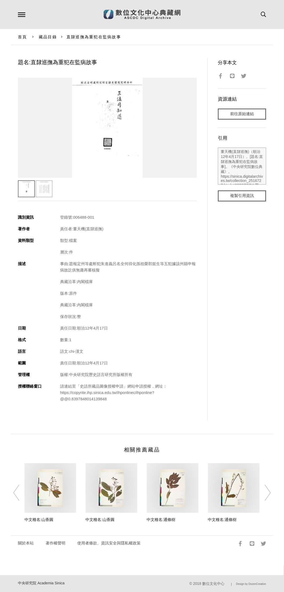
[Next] (263, 493)
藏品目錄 (48, 37)
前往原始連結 (242, 114)
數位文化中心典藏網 (142, 15)
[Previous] (21, 493)
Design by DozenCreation (251, 583)
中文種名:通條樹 (161, 519)
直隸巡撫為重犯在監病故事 (93, 37)
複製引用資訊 (242, 196)
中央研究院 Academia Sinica (41, 583)
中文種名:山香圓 (39, 519)
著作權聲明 (55, 543)
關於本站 (26, 543)
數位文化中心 (213, 584)
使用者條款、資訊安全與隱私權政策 (109, 543)
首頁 (22, 37)
